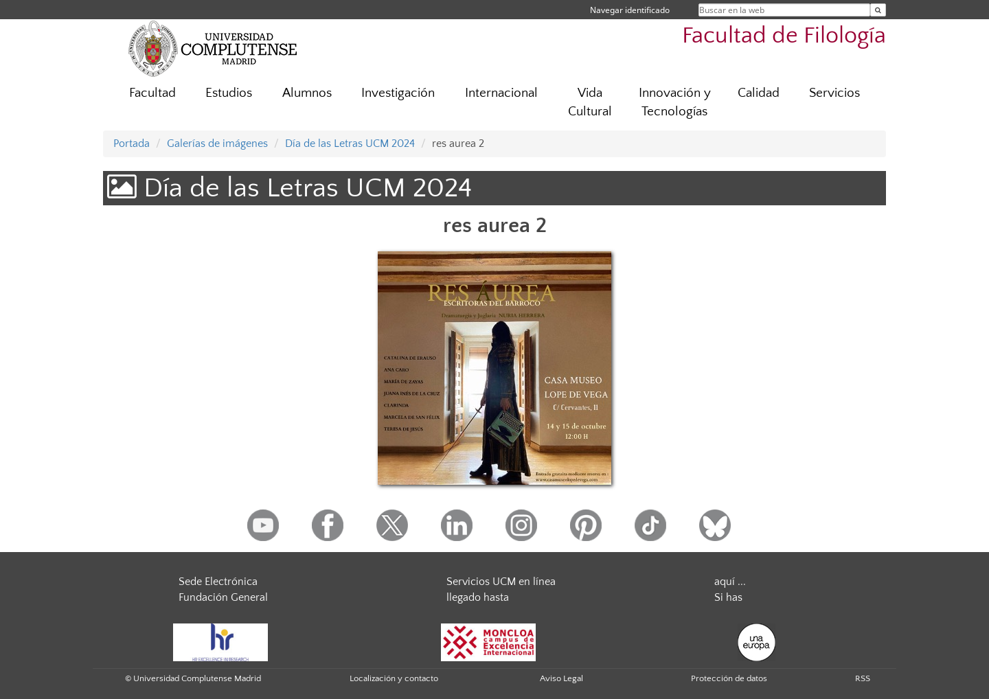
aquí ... (730, 581)
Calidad (759, 93)
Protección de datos (729, 678)
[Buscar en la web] (878, 9)
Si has (728, 597)
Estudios (228, 93)
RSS (862, 678)
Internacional (501, 93)
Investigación (398, 93)
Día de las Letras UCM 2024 (350, 143)
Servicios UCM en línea (501, 581)
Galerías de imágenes (217, 143)
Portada (131, 143)
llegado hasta (477, 597)
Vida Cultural (590, 102)
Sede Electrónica (218, 581)
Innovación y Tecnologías (675, 102)
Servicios (834, 93)
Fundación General (223, 597)
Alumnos (307, 93)
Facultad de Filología (784, 36)
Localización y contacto (394, 678)
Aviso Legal (561, 678)
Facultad (152, 93)
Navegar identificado (630, 10)
